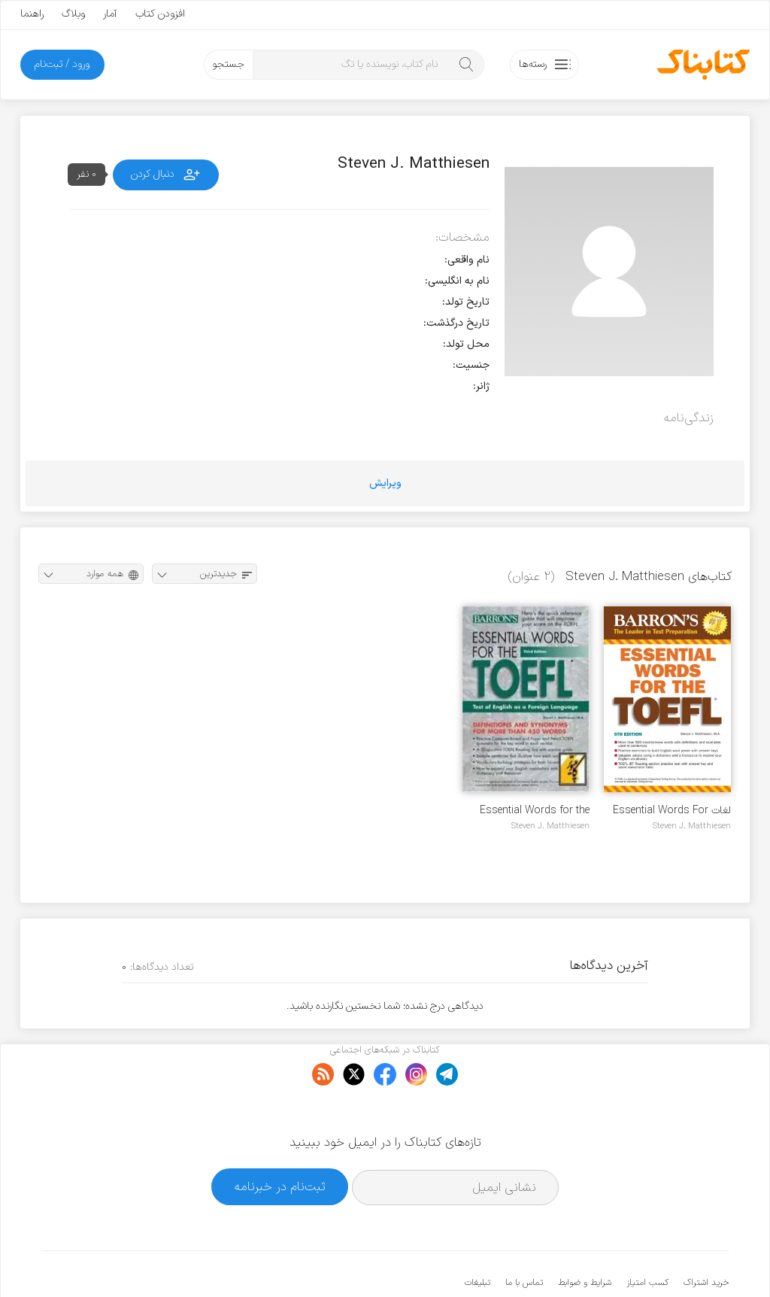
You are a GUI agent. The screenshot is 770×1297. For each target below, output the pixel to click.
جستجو (228, 64)
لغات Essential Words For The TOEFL (672, 811)
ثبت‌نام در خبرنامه (280, 1140)
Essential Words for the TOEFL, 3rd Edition (535, 811)
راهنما (32, 14)
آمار (110, 14)
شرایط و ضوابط (584, 1237)
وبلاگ (73, 14)
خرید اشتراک (706, 1237)
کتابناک (649, 1260)
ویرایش (385, 483)
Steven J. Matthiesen (692, 826)
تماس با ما (524, 1237)
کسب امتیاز (647, 1237)
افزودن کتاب (160, 14)
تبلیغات (477, 1237)
